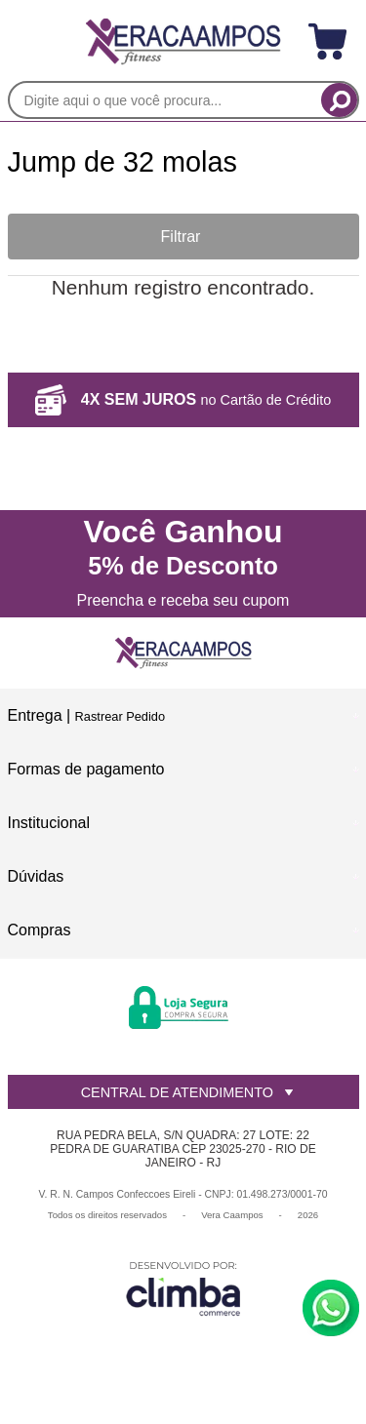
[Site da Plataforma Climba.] (183, 1288)
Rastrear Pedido (120, 716)
